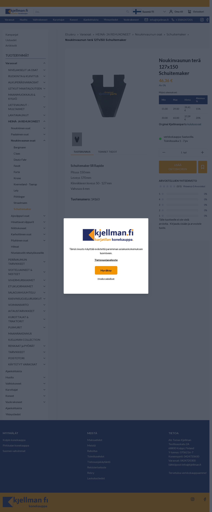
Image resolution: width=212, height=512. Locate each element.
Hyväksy (106, 270)
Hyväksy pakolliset (106, 278)
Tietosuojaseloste (106, 259)
